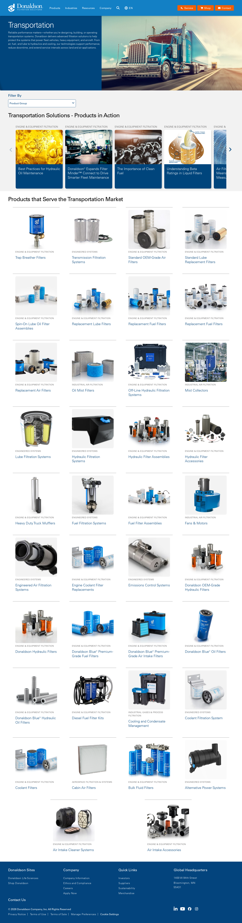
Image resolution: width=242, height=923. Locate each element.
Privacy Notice (17, 914)
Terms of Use (38, 914)
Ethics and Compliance (77, 883)
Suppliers (124, 883)
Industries (71, 8)
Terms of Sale (58, 914)
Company (105, 8)
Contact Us (17, 900)
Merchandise (126, 893)
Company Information (76, 878)
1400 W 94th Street (185, 877)
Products (55, 8)
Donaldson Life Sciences (23, 878)
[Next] (232, 151)
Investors (124, 878)
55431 (177, 887)
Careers (68, 888)
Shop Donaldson (18, 883)
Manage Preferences (83, 914)
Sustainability (126, 888)
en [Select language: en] (128, 8)
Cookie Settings (109, 914)
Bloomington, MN (184, 882)
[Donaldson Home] (27, 8)
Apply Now (70, 893)
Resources (88, 8)
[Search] (118, 8)
